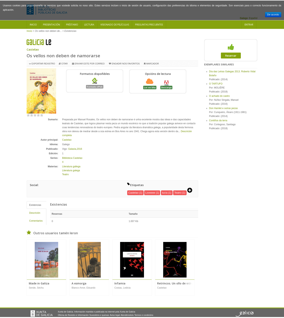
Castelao (33, 49)
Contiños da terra (218, 120)
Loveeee (150, 192)
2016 (79, 149)
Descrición (34, 213)
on (28, 115)
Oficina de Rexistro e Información (73, 315)
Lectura (89, 24)
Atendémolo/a (127, 315)
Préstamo (72, 24)
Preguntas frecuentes (149, 24)
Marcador (152, 63)
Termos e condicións (143, 315)
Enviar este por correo (90, 63)
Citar (64, 63)
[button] (191, 191)
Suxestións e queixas (99, 315)
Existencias (35, 205)
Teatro (65, 174)
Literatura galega (71, 170)
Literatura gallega (71, 166)
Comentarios (36, 220)
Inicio (33, 24)
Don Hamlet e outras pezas (223, 108)
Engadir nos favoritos (126, 63)
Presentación (51, 24)
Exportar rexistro (43, 63)
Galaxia (72, 149)
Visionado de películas (114, 24)
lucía (164, 192)
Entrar (249, 24)
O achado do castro (219, 96)
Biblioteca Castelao (72, 158)
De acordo (273, 14)
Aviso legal (115, 315)
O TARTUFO (215, 83)
